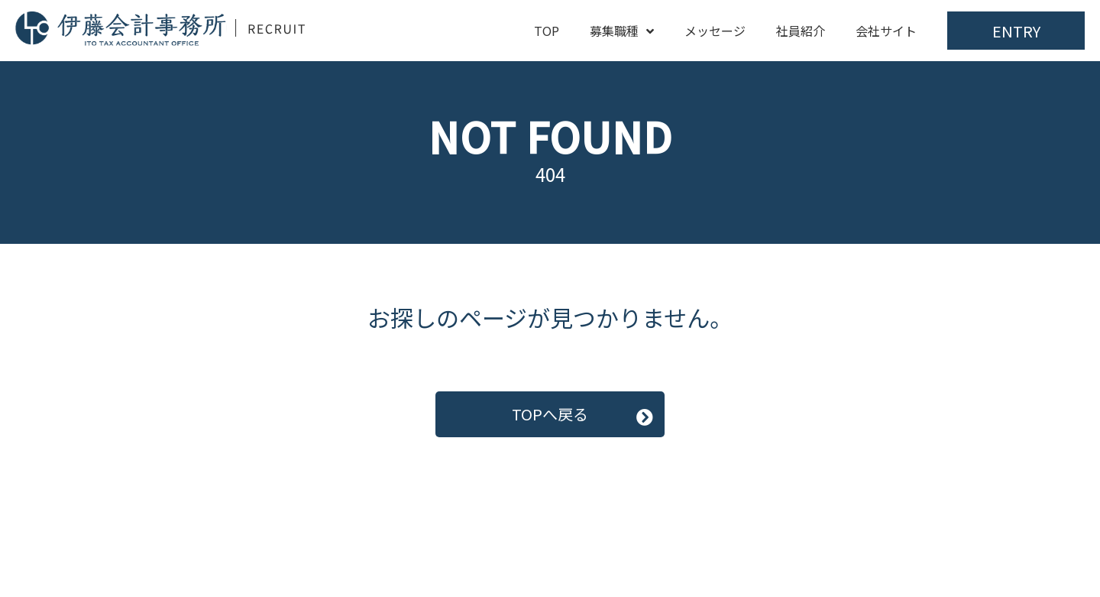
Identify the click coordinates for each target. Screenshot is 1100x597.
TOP (546, 30)
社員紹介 (800, 30)
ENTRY (1016, 31)
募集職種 (622, 30)
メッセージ (715, 30)
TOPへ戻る (550, 414)
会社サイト (886, 30)
